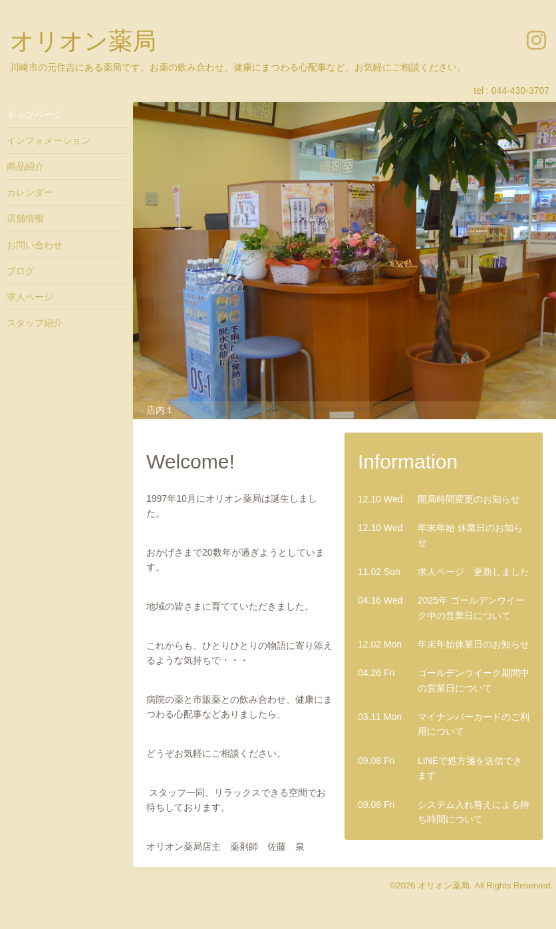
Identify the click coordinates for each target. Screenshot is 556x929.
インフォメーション (48, 140)
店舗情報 (25, 218)
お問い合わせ (35, 245)
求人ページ (30, 296)
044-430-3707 (520, 90)
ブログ (21, 271)
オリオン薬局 (83, 41)
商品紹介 (25, 166)
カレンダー (30, 192)
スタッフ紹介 (35, 322)
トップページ (35, 114)
